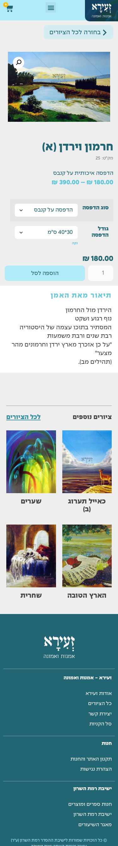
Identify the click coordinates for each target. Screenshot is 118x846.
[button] (51, 7)
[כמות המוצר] (100, 273)
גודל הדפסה (100, 232)
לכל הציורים (23, 417)
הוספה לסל (45, 273)
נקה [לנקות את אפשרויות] (75, 243)
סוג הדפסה (95, 208)
